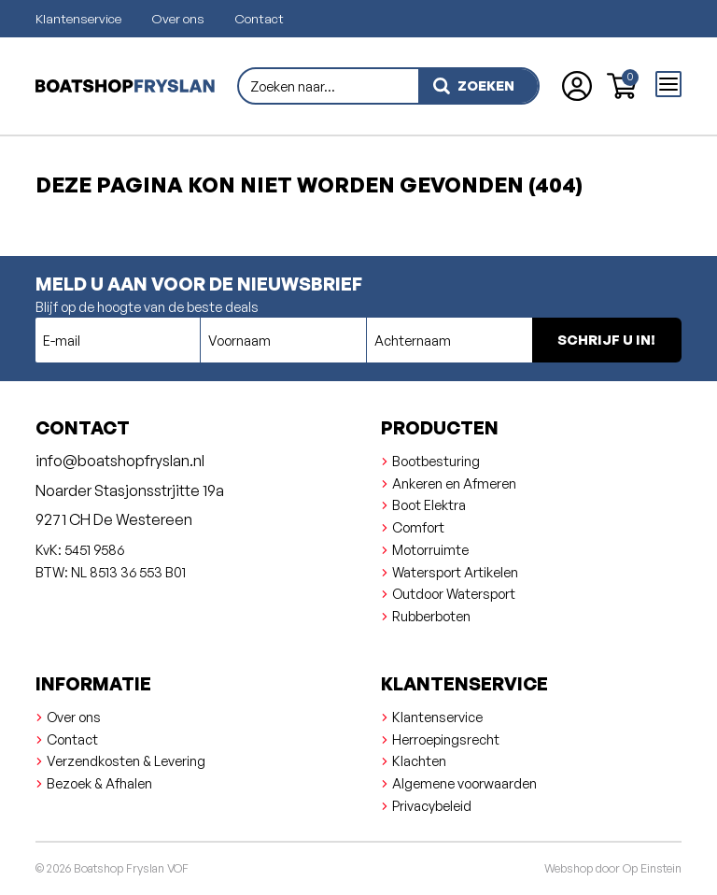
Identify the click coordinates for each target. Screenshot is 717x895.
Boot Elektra (429, 504)
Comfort (418, 527)
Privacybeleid (431, 805)
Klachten (419, 760)
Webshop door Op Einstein (613, 867)
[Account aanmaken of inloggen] (577, 86)
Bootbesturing (436, 460)
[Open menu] (668, 84)
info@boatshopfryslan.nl (119, 460)
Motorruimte (430, 549)
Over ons (177, 18)
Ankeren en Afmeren (454, 483)
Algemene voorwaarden (464, 782)
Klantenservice (78, 18)
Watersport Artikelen (455, 571)
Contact (259, 18)
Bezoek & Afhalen (99, 782)
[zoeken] (478, 86)
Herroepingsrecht (445, 739)
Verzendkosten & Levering (126, 760)
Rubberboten (431, 615)
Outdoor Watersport (453, 593)
